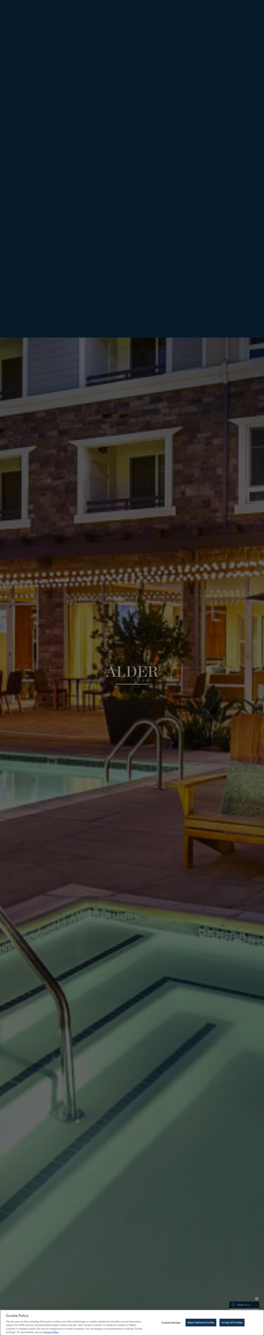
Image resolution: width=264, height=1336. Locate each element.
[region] (132, 1323)
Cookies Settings (171, 1322)
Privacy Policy (51, 1332)
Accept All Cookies (232, 1322)
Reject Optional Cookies (201, 1322)
